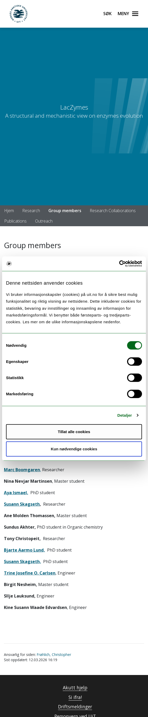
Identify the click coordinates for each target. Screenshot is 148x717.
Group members (64, 210)
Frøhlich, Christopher (54, 654)
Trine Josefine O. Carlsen (29, 573)
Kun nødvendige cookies (74, 448)
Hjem (9, 210)
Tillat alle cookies (74, 431)
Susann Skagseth (22, 504)
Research (31, 210)
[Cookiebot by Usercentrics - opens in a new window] (119, 263)
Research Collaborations (113, 210)
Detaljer (124, 415)
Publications (15, 221)
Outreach (44, 221)
